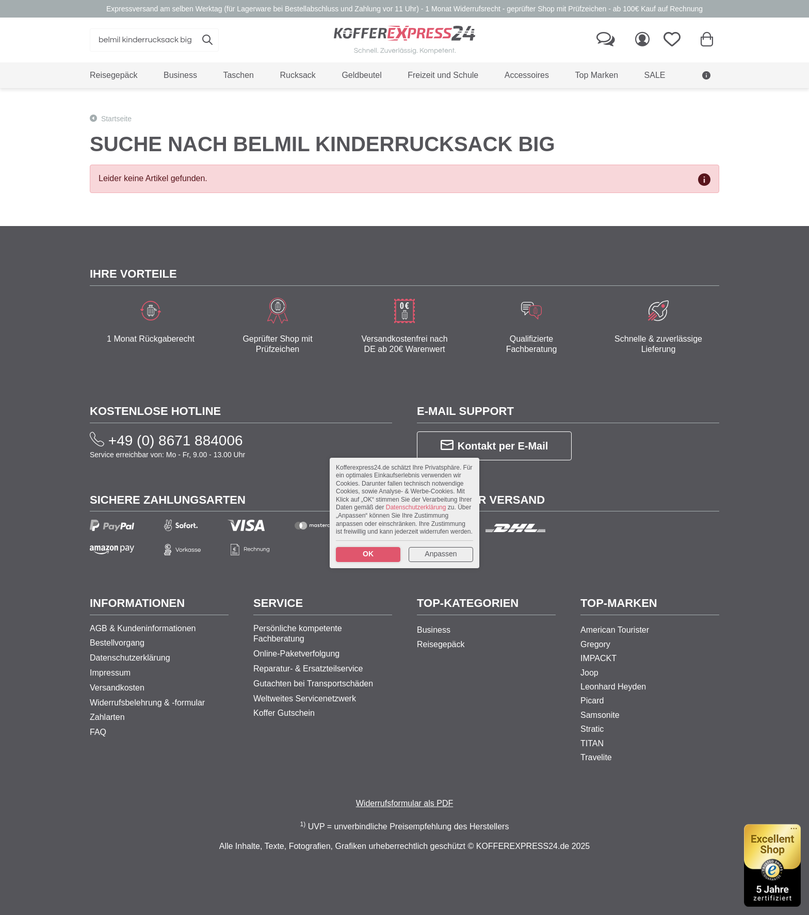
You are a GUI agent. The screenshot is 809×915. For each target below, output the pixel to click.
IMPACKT (598, 658)
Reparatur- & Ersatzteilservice (308, 668)
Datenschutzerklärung (130, 657)
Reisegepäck (441, 644)
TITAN (592, 743)
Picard (592, 700)
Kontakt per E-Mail (494, 446)
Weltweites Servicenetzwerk (304, 698)
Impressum (110, 672)
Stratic (592, 729)
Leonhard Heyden (613, 686)
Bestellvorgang (117, 642)
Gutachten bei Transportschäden (313, 683)
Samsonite (600, 715)
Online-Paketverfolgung (296, 653)
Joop (589, 672)
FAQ (98, 732)
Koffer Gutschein (284, 713)
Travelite (596, 757)
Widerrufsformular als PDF (404, 803)
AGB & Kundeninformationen (143, 628)
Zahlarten (107, 717)
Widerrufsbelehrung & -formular (147, 702)
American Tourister (614, 629)
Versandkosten (117, 687)
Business (433, 629)
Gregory (595, 644)
